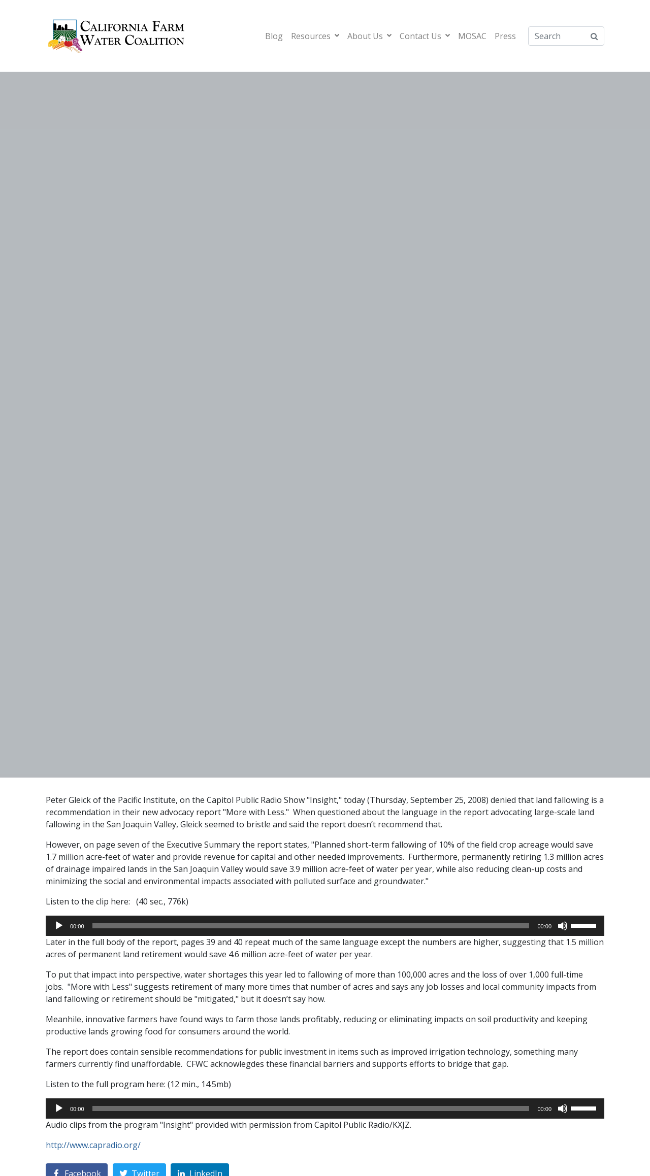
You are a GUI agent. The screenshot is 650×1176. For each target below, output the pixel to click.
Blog (274, 36)
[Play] (59, 926)
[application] (325, 926)
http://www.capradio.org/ (93, 1145)
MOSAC (472, 36)
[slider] (311, 925)
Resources (315, 36)
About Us (369, 36)
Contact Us (425, 36)
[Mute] (563, 926)
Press (505, 36)
